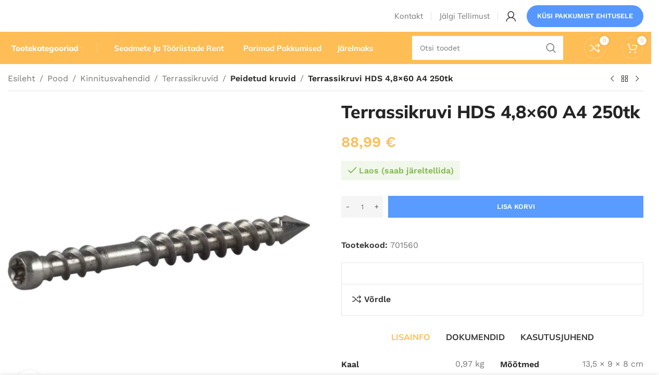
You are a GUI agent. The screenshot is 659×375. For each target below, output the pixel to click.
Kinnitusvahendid (115, 98)
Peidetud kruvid (262, 98)
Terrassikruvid (190, 98)
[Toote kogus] (362, 226)
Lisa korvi (516, 226)
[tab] (410, 356)
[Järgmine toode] (637, 98)
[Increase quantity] (376, 226)
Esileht (21, 98)
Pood (57, 98)
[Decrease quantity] (347, 226)
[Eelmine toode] (612, 98)
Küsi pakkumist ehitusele (585, 23)
